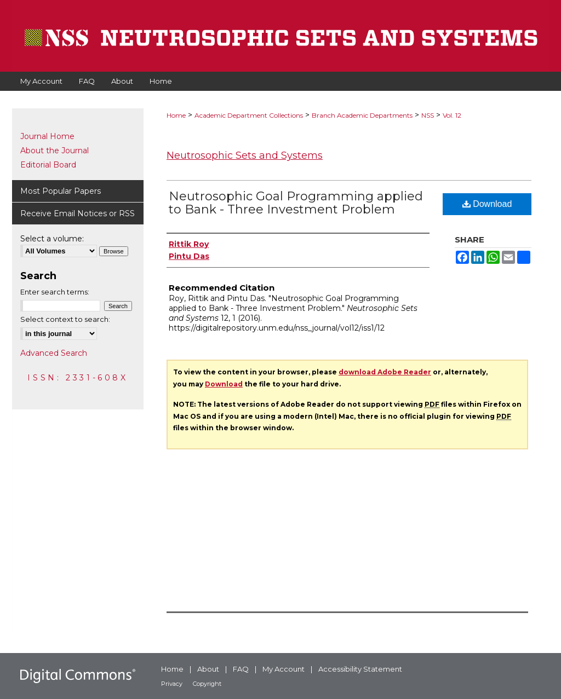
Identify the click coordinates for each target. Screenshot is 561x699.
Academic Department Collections (248, 115)
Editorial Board (48, 165)
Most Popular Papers (60, 191)
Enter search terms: (54, 291)
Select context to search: (65, 319)
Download (487, 204)
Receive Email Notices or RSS (77, 213)
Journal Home (47, 136)
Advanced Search (53, 353)
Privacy (171, 684)
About (208, 669)
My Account (283, 669)
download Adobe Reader (385, 372)
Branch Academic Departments (362, 115)
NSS (427, 115)
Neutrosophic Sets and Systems (245, 155)
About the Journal (54, 150)
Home (176, 115)
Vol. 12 (452, 115)
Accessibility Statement (360, 669)
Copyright (207, 684)
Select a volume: (52, 239)
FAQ (241, 669)
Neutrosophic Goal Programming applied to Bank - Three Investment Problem (296, 203)
